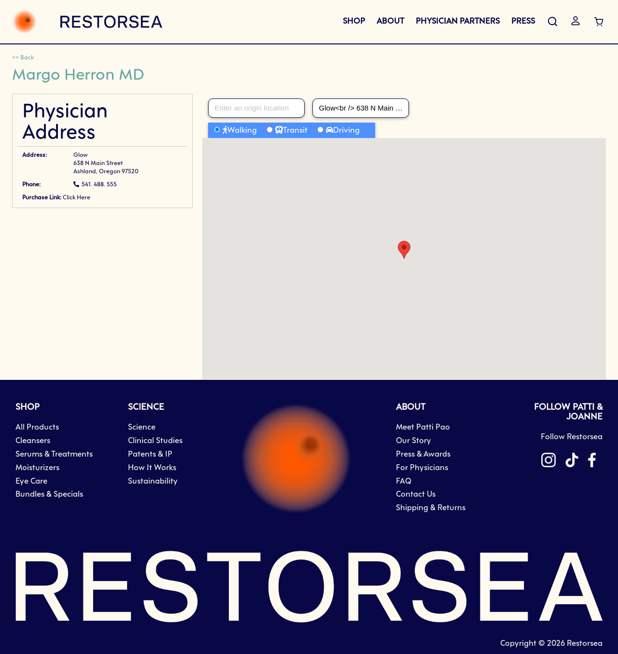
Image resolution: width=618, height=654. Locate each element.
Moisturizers (37, 468)
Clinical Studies (155, 441)
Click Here (76, 198)
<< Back (23, 58)
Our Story (413, 441)
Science (141, 427)
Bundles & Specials (49, 494)
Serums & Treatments (54, 454)
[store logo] (87, 22)
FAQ (403, 481)
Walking (242, 130)
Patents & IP (150, 454)
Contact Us (415, 494)
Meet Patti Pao (423, 427)
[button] (404, 250)
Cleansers (32, 441)
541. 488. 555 (99, 185)
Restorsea (585, 643)
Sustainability (153, 481)
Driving (346, 130)
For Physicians (422, 468)
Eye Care (31, 481)
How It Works (152, 468)
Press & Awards (423, 454)
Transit (295, 130)
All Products (37, 427)
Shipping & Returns (430, 508)
